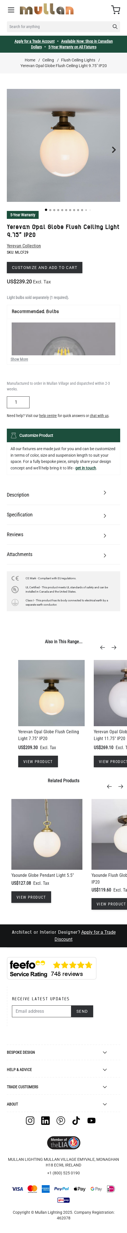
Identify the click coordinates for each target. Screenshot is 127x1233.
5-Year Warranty (22, 215)
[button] (46, 210)
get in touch (85, 468)
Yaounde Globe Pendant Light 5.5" (42, 875)
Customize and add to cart (44, 267)
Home (30, 60)
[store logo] (47, 8)
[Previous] (104, 647)
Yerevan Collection (24, 246)
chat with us (99, 415)
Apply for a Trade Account (34, 41)
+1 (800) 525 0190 (63, 1173)
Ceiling (48, 60)
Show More (19, 359)
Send (82, 1011)
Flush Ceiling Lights (78, 60)
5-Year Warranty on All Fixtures (72, 47)
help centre (48, 415)
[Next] (115, 647)
